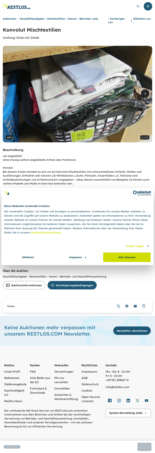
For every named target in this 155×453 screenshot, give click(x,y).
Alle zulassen (126, 257)
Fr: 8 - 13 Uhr (114, 376)
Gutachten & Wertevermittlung (66, 397)
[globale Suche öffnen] (138, 6)
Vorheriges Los (116, 20)
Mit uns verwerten (61, 380)
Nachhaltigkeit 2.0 (14, 392)
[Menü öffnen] (148, 6)
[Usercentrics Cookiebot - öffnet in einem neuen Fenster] (135, 193)
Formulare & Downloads (38, 390)
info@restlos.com (117, 387)
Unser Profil (12, 371)
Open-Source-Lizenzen (91, 399)
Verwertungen (63, 371)
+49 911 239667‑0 (117, 380)
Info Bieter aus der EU (40, 380)
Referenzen (12, 378)
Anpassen (77, 257)
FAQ (33, 371)
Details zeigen (135, 245)
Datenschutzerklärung (46, 232)
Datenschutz (90, 384)
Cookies (87, 390)
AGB (85, 378)
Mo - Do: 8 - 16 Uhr (118, 371)
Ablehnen (28, 257)
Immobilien (62, 388)
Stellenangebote (15, 384)
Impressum (89, 371)
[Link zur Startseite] (16, 6)
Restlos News (13, 401)
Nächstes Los (142, 20)
